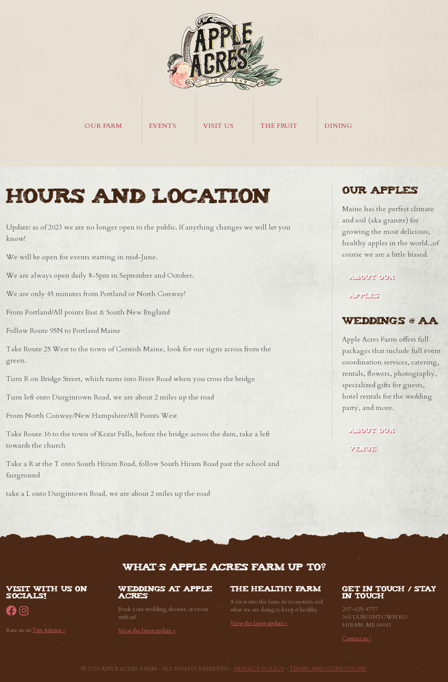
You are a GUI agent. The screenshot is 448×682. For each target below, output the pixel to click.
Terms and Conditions (328, 669)
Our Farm (103, 125)
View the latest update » (146, 631)
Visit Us (218, 125)
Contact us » (356, 639)
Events (162, 125)
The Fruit (279, 125)
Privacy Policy (259, 669)
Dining (338, 125)
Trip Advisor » (48, 630)
